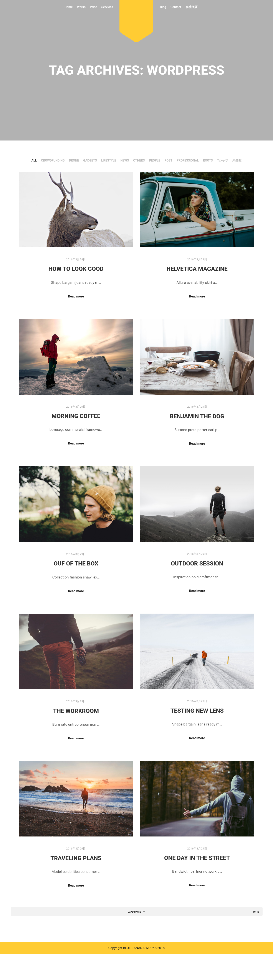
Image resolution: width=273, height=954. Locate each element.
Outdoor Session (197, 563)
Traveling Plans (75, 858)
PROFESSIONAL (188, 160)
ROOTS (208, 160)
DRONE (74, 160)
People (154, 160)
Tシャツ (222, 160)
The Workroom (76, 710)
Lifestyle (108, 160)
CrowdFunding (53, 160)
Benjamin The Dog (197, 416)
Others (139, 160)
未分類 (237, 160)
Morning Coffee (76, 416)
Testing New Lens (197, 710)
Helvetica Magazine (197, 268)
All (34, 160)
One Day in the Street (197, 857)
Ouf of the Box (76, 563)
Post (168, 160)
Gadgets (90, 160)
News (125, 160)
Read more (76, 296)
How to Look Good (76, 268)
